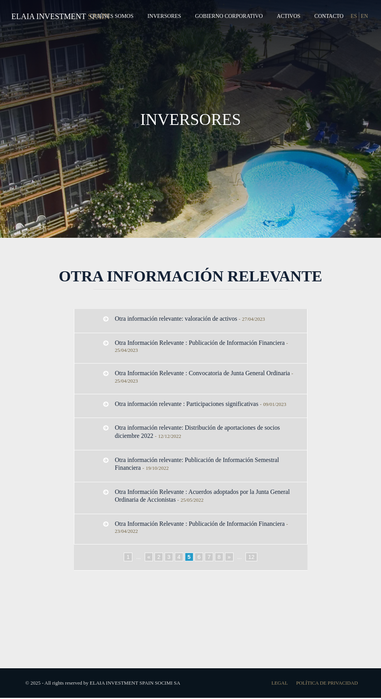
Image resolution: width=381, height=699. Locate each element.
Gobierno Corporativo (229, 16)
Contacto (329, 16)
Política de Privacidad (326, 684)
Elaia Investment (48, 16)
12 (251, 558)
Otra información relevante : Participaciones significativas (187, 403)
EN (364, 16)
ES (354, 16)
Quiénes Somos (111, 16)
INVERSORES (190, 119)
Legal (278, 684)
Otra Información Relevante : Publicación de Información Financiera (200, 342)
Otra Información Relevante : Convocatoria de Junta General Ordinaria (203, 373)
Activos (288, 16)
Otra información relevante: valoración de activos (177, 318)
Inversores (164, 16)
